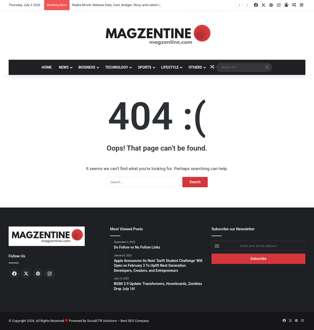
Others (195, 67)
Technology (116, 67)
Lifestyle (170, 67)
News (64, 67)
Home (47, 67)
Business (87, 67)
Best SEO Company (134, 321)
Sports (144, 67)
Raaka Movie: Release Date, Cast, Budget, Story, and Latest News (119, 5)
